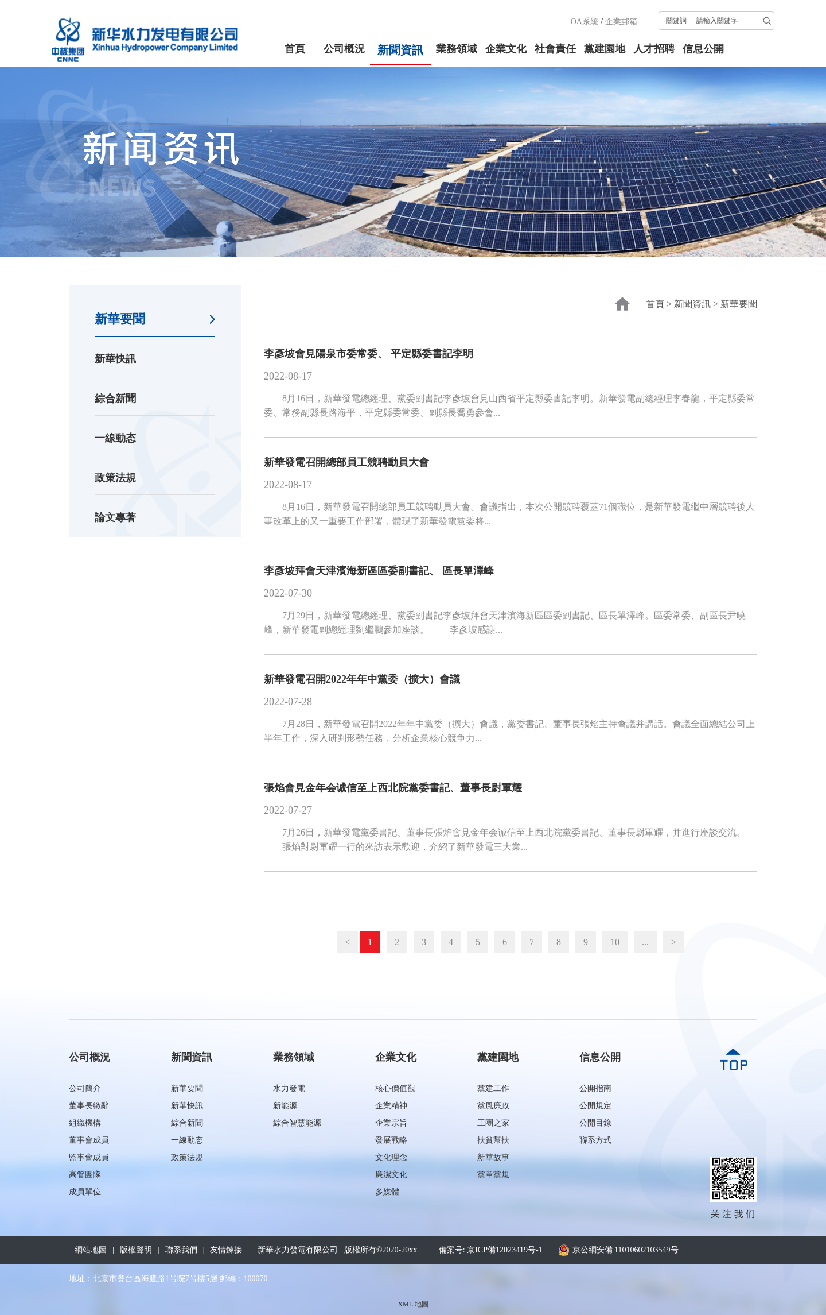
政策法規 (115, 478)
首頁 (295, 49)
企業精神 (391, 1105)
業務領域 (456, 49)
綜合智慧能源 (297, 1123)
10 (615, 942)
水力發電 (289, 1088)
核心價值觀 (395, 1088)
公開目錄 (595, 1123)
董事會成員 (89, 1140)
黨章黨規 (493, 1174)
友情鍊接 (226, 1250)
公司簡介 (85, 1088)
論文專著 (115, 517)
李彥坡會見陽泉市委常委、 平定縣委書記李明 (368, 353)
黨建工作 (493, 1088)
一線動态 (115, 438)
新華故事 (493, 1157)
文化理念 (391, 1157)
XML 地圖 (413, 1304)
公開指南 (595, 1088)
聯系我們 (181, 1250)
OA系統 (584, 21)
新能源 (285, 1105)
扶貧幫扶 (493, 1140)
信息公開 (703, 49)
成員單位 (85, 1192)
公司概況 (344, 49)
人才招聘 (654, 49)
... (645, 942)
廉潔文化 (391, 1174)
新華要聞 (120, 319)
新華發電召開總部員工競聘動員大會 (346, 462)
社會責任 (555, 49)
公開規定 (595, 1105)
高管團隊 (85, 1174)
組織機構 (85, 1123)
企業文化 (506, 49)
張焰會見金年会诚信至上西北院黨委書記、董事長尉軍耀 (393, 788)
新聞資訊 (400, 50)
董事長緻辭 (89, 1105)
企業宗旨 (391, 1123)
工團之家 (493, 1123)
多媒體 (387, 1192)
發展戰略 (391, 1140)
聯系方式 (595, 1140)
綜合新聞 (115, 398)
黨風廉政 (493, 1105)
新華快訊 (115, 359)
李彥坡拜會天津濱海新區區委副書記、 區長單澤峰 (379, 571)
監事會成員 (89, 1157)
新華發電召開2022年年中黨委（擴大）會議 (362, 679)
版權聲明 (136, 1250)
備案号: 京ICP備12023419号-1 (491, 1250)
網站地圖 (91, 1250)
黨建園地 (604, 49)
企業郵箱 (621, 21)
